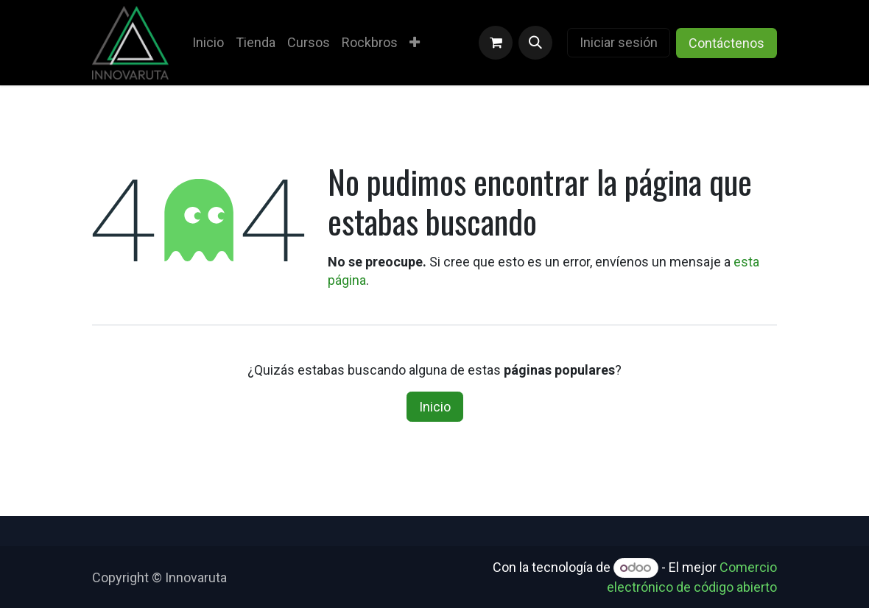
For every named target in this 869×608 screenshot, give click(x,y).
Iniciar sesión (619, 42)
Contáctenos (726, 43)
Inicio (435, 406)
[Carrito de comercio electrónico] (496, 43)
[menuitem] (208, 42)
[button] (535, 43)
